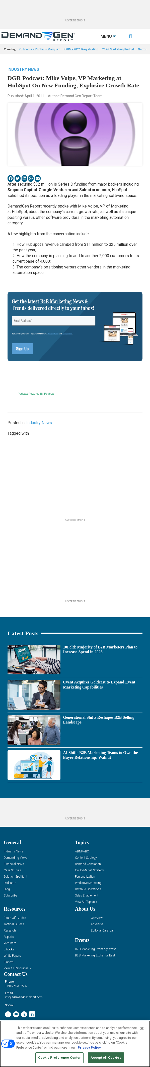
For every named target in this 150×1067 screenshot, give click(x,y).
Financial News (14, 864)
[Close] (141, 1028)
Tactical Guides (14, 924)
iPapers (9, 962)
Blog (7, 889)
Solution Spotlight (15, 876)
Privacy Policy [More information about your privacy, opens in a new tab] (89, 1047)
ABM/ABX (82, 851)
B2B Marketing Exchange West (95, 949)
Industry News (23, 69)
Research (10, 930)
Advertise (97, 924)
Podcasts (10, 883)
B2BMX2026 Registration (81, 49)
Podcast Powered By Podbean (36, 393)
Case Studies (12, 870)
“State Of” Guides (15, 918)
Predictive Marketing (88, 883)
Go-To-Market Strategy (89, 870)
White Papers (12, 955)
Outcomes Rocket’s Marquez (39, 49)
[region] (75, 1043)
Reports (9, 937)
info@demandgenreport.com (24, 997)
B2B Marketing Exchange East (95, 955)
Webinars (10, 943)
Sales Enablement (86, 895)
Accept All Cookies (106, 1057)
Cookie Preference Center (59, 1057)
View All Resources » (17, 968)
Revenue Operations (88, 889)
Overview (97, 918)
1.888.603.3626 (16, 986)
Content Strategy (86, 857)
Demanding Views (16, 857)
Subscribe (10, 895)
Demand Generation (88, 864)
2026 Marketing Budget (118, 49)
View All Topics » (86, 902)
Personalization (85, 876)
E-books (9, 949)
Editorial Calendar (102, 930)
